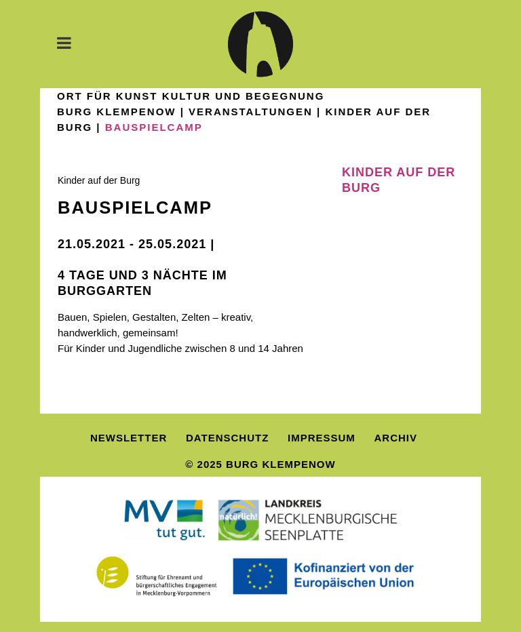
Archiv (396, 437)
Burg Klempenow (116, 111)
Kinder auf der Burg (99, 180)
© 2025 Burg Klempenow (260, 464)
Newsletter (128, 437)
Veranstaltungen (251, 111)
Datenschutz (227, 437)
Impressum (321, 437)
